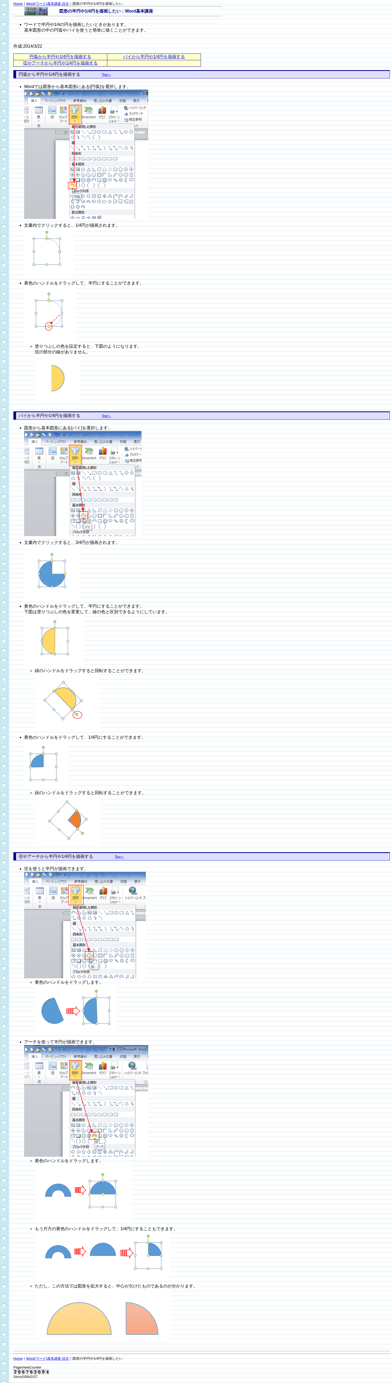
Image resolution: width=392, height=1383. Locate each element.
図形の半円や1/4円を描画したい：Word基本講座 (106, 11)
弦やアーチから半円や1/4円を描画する (60, 63)
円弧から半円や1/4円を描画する (60, 56)
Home (18, 4)
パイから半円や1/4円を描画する (154, 56)
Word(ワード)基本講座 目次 (47, 4)
